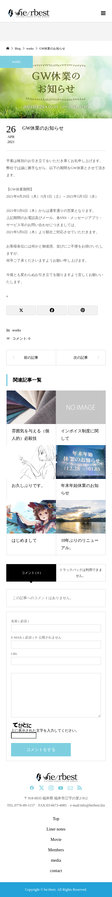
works (16, 62)
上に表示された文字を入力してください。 (45, 730)
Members (56, 850)
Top (56, 819)
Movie (56, 839)
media (56, 860)
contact (56, 871)
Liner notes (56, 829)
